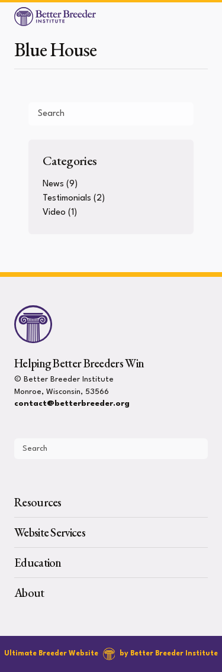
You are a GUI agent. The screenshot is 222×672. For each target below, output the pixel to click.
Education (38, 562)
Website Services (49, 532)
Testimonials (67, 198)
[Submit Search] (180, 113)
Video (54, 212)
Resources (38, 502)
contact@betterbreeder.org (72, 404)
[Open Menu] (208, 16)
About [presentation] (29, 592)
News (53, 184)
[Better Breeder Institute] (55, 16)
